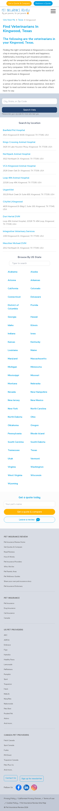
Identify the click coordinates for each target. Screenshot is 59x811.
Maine (34, 350)
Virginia (12, 466)
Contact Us (11, 778)
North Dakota (15, 416)
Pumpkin (7, 674)
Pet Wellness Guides (12, 576)
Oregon (35, 425)
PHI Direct (7, 755)
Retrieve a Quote (43, 3)
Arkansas (35, 280)
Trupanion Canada (11, 760)
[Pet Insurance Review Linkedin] (26, 787)
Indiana (11, 333)
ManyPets (7, 699)
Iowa (33, 333)
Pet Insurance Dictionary (13, 586)
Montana (12, 383)
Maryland (12, 358)
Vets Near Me (9, 20)
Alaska (34, 271)
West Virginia (15, 475)
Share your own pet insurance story (17, 581)
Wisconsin (36, 475)
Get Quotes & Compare (13, 547)
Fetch (6, 689)
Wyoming (13, 483)
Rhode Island (37, 433)
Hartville (7, 655)
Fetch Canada (9, 740)
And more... (8, 723)
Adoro (6, 718)
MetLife (6, 694)
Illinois (34, 325)
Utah (10, 458)
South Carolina (16, 442)
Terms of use (49, 798)
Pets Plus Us (9, 765)
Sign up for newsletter (32, 778)
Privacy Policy (10, 798)
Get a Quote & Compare (19, 3)
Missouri (35, 375)
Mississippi (13, 375)
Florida (34, 305)
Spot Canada (9, 745)
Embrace (7, 645)
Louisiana (13, 350)
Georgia (12, 316)
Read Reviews (9, 552)
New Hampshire (39, 392)
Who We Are (9, 567)
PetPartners (8, 669)
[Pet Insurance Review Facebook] (19, 787)
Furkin (6, 750)
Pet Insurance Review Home (14, 542)
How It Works (9, 557)
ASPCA (6, 640)
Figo (5, 650)
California (13, 288)
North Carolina (38, 408)
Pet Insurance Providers (13, 562)
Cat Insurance (9, 613)
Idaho (11, 325)
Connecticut (14, 296)
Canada (7, 618)
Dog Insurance (9, 608)
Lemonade (8, 664)
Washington (37, 466)
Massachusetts (39, 358)
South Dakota (38, 442)
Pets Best (7, 709)
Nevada (12, 392)
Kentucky (35, 342)
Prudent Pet (8, 713)
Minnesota (36, 366)
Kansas (11, 342)
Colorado (35, 288)
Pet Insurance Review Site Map (33, 802)
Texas (20, 20)
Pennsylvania (15, 433)
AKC (5, 635)
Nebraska (35, 383)
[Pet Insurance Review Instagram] (34, 787)
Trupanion (8, 684)
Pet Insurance (9, 603)
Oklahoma (13, 425)
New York (13, 408)
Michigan (12, 366)
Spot (6, 679)
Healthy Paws (9, 659)
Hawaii (34, 316)
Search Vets (29, 109)
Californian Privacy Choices (29, 798)
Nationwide (8, 704)
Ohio (33, 416)
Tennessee (14, 450)
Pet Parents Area (10, 571)
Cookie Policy (12, 802)
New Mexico (37, 400)
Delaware (36, 296)
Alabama (12, 271)
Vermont (35, 458)
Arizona (12, 280)
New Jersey (14, 400)
